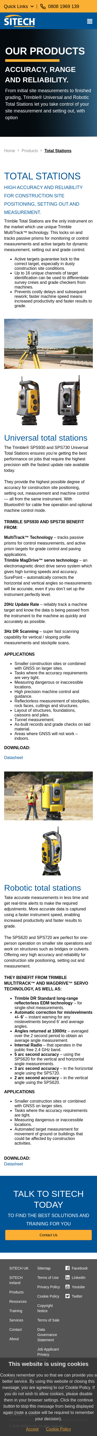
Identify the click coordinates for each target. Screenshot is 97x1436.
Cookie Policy (48, 1296)
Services (16, 1320)
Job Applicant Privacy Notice (48, 1354)
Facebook (80, 1268)
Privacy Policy (48, 1287)
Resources (18, 1301)
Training (15, 1311)
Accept (32, 1429)
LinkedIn (79, 1278)
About (14, 1339)
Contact (15, 1329)
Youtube (78, 1287)
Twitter (77, 1296)
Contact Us (48, 1235)
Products (16, 1292)
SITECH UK (19, 1268)
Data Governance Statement (47, 1334)
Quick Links (16, 6)
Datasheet (13, 757)
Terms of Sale (48, 1320)
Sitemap (43, 1268)
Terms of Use (47, 1278)
